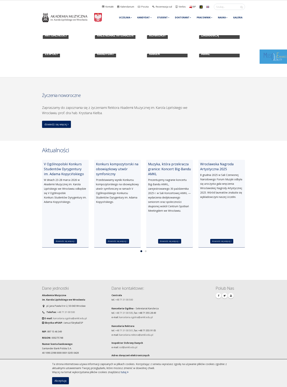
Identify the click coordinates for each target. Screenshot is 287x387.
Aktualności (55, 150)
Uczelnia (124, 17)
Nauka (222, 17)
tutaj (125, 372)
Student (162, 17)
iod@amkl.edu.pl (128, 347)
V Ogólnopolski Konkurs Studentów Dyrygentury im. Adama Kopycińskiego (64, 169)
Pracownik (204, 17)
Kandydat (143, 17)
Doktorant (182, 17)
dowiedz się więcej (56, 124)
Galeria (237, 17)
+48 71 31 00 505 (124, 312)
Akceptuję (60, 380)
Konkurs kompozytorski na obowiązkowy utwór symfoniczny (117, 169)
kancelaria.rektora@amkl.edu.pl (136, 334)
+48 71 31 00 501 (124, 330)
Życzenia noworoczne (61, 95)
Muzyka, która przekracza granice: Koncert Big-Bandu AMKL (169, 169)
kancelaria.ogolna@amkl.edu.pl (70, 318)
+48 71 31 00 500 (66, 312)
